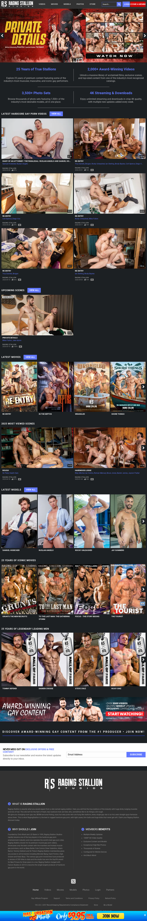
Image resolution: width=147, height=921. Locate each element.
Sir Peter (5, 473)
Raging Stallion (9, 168)
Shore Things (117, 414)
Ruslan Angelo (22, 164)
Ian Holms (89, 473)
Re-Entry (79, 161)
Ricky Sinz (116, 688)
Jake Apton (16, 340)
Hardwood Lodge (83, 470)
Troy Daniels (80, 164)
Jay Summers (117, 550)
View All (56, 113)
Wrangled (80, 414)
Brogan (88, 164)
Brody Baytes (120, 164)
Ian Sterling (110, 164)
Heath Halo (13, 473)
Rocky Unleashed (98, 164)
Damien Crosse (46, 688)
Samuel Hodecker (9, 164)
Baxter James (122, 473)
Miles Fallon (93, 219)
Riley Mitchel (80, 473)
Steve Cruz (80, 688)
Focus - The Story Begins (87, 616)
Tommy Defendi (9, 688)
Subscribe (136, 754)
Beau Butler (30, 848)
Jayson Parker (134, 473)
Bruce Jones (111, 473)
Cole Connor (40, 848)
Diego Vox (140, 164)
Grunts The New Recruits (14, 616)
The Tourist (117, 616)
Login (127, 4)
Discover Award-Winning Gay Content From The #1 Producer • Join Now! (73, 731)
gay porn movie (42, 857)
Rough (5, 470)
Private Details (10, 338)
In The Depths (45, 414)
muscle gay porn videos (47, 843)
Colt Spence (130, 164)
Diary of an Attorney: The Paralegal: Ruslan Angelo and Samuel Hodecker (39, 161)
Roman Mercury (100, 473)
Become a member (138, 4)
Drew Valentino (51, 848)
